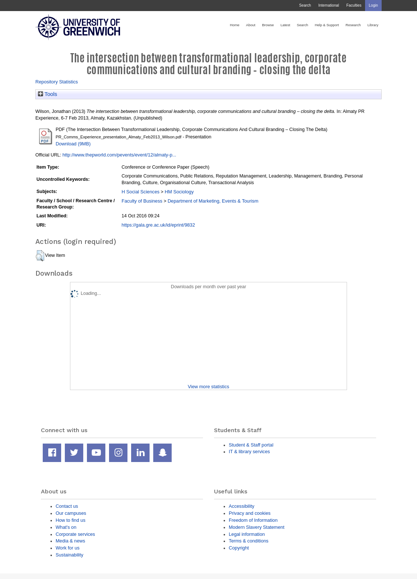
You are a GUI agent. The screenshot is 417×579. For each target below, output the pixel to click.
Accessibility (241, 506)
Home (234, 25)
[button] (40, 255)
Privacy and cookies (249, 513)
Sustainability (69, 555)
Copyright (239, 548)
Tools (47, 94)
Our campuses (71, 513)
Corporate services (75, 534)
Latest (285, 25)
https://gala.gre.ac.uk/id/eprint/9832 (158, 225)
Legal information (247, 534)
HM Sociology (179, 191)
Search (305, 5)
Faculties (353, 5)
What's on (66, 527)
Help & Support (327, 25)
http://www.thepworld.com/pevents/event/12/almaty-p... (119, 155)
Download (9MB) (73, 144)
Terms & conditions (249, 541)
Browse (268, 25)
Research (353, 25)
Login (373, 5)
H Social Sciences (141, 191)
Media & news (70, 541)
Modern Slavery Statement (256, 527)
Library (372, 25)
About (250, 25)
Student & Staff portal (251, 445)
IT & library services (249, 451)
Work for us (68, 548)
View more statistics (208, 386)
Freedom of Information (253, 520)
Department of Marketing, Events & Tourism (213, 201)
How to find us (70, 520)
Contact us (67, 506)
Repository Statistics (56, 82)
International (328, 5)
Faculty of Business (142, 201)
